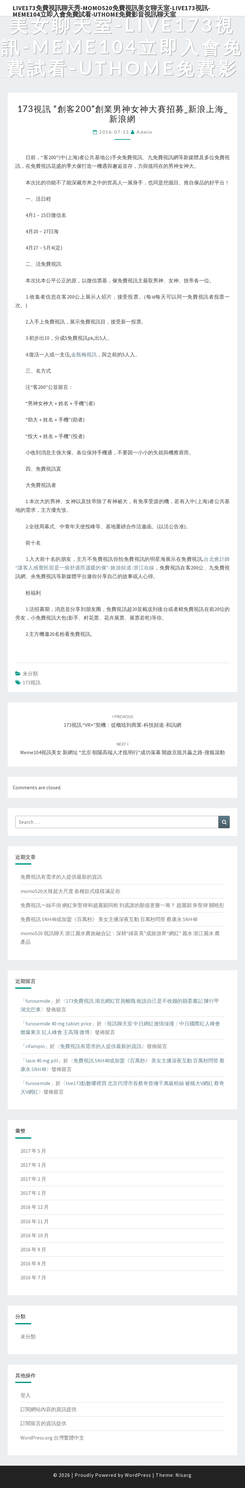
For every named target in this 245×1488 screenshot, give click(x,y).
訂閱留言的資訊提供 (43, 1423)
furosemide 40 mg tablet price (59, 1023)
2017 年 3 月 (33, 1165)
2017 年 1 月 (33, 1193)
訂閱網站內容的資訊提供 (48, 1409)
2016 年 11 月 (34, 1221)
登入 (25, 1395)
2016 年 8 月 (33, 1263)
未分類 (30, 673)
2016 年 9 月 (33, 1249)
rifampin (35, 1046)
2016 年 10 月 (34, 1235)
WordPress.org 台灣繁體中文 (52, 1437)
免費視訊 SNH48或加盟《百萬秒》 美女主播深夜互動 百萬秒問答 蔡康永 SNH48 (108, 919)
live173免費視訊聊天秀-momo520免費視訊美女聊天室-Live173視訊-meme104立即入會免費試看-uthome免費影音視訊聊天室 (111, 10)
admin (144, 132)
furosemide (38, 1001)
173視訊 (32, 682)
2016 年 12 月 (34, 1207)
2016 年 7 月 (33, 1277)
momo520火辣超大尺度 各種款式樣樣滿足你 (70, 891)
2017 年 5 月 (33, 1151)
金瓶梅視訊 (84, 354)
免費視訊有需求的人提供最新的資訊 (61, 877)
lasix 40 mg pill (42, 1060)
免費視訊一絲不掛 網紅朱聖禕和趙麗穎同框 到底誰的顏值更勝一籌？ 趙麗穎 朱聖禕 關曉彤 (122, 905)
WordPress (138, 1475)
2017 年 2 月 (33, 1179)
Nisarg (183, 1475)
